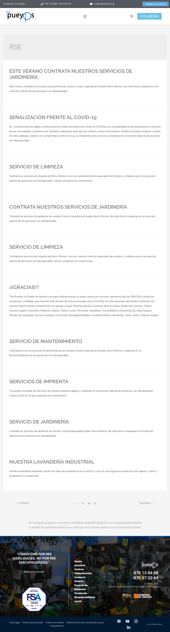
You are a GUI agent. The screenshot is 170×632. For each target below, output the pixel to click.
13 (83, 503)
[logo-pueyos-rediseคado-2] (20, 11)
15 (95, 503)
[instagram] (136, 621)
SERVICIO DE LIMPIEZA (36, 167)
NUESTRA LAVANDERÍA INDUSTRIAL (51, 462)
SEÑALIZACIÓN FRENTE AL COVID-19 (53, 117)
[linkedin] (129, 627)
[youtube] (127, 621)
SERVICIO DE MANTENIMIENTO (45, 341)
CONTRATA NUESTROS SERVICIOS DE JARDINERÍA (68, 207)
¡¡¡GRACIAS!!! (24, 287)
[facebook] (119, 621)
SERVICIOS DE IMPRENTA (38, 381)
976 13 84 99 (145, 573)
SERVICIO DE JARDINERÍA (39, 422)
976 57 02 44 (145, 578)
